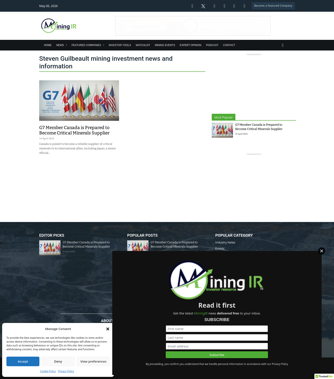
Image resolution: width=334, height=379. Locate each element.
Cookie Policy (48, 371)
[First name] (285, 317)
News (60, 45)
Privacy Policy (66, 371)
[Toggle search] (282, 45)
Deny (58, 361)
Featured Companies (86, 45)
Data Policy (166, 361)
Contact (229, 45)
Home (48, 45)
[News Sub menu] (66, 45)
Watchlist (143, 45)
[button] (108, 329)
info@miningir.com (133, 348)
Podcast (212, 45)
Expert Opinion (191, 45)
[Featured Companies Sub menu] (103, 45)
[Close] (327, 259)
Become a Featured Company (273, 5)
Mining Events (165, 45)
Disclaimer (186, 361)
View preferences (93, 361)
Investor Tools (120, 45)
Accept (23, 361)
